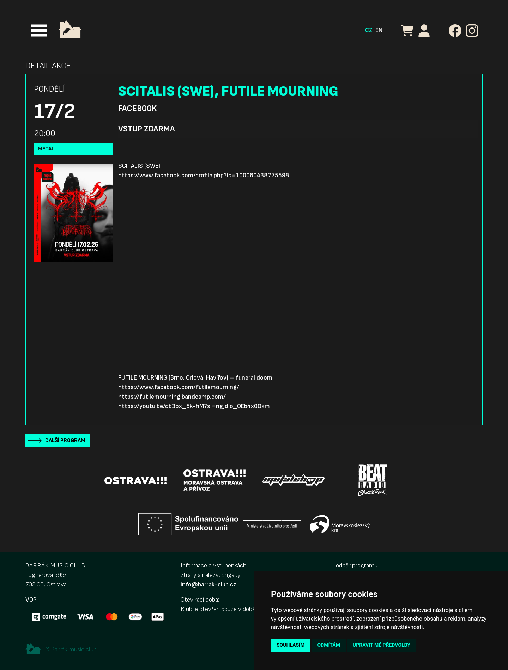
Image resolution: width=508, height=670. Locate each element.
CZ (369, 30)
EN (378, 30)
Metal (46, 149)
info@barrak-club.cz (208, 584)
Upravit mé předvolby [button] (381, 645)
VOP (30, 599)
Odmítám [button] (328, 645)
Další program (65, 440)
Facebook (137, 108)
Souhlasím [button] (290, 645)
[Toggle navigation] (39, 30)
